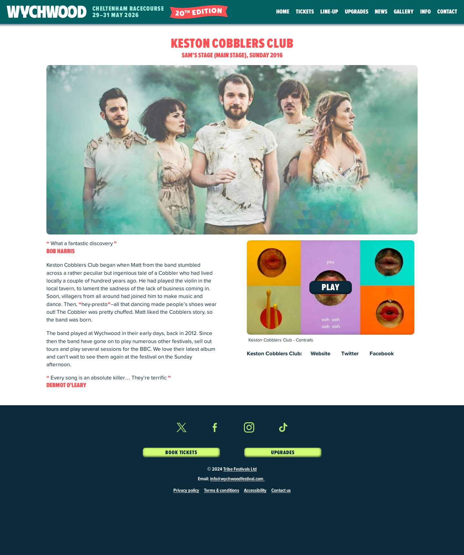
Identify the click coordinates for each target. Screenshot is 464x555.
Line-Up (329, 12)
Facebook (382, 353)
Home (282, 12)
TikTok (283, 439)
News (381, 12)
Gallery (403, 12)
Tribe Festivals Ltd (240, 469)
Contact (447, 12)
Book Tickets (181, 452)
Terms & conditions (221, 490)
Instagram (249, 439)
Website (320, 353)
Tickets (305, 12)
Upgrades (356, 12)
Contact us (281, 490)
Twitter (350, 353)
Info (425, 12)
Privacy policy (186, 490)
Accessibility (255, 490)
